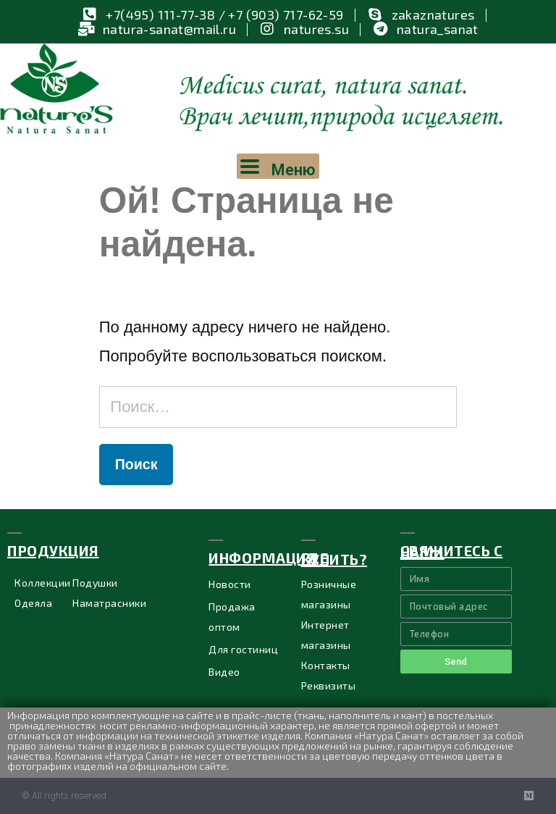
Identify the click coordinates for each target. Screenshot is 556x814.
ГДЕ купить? (334, 558)
